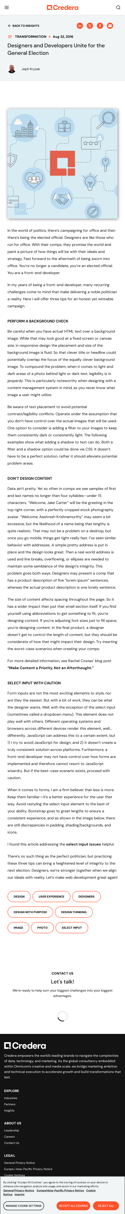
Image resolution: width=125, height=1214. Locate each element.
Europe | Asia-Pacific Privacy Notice (28, 1169)
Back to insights (23, 26)
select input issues (83, 844)
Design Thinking (74, 912)
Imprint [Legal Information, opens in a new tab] (20, 1197)
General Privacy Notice (19, 1163)
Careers (9, 1136)
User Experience (51, 896)
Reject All (106, 1208)
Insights (9, 1110)
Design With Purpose (30, 912)
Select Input (72, 928)
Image (18, 928)
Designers (86, 896)
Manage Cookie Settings (24, 1208)
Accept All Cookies (73, 1208)
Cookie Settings (14, 1175)
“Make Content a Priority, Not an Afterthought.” (50, 667)
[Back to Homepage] (62, 7)
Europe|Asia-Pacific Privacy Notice (60, 1192)
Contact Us (11, 1143)
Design (19, 896)
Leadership (11, 1130)
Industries (10, 1098)
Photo (42, 928)
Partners (9, 1104)
